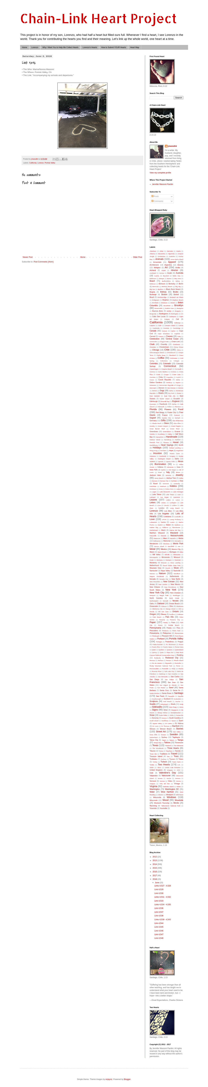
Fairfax (174, 404)
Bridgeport (155, 300)
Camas (180, 325)
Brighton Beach (177, 300)
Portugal (159, 642)
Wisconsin (154, 800)
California (33, 163)
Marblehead (154, 530)
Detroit (154, 391)
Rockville (178, 663)
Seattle (153, 704)
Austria (156, 276)
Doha (171, 391)
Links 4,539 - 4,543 (162, 919)
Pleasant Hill (167, 636)
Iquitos (163, 470)
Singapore (174, 710)
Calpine (152, 325)
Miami (152, 552)
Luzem (172, 522)
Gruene (177, 431)
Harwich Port (154, 442)
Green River (175, 429)
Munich (167, 568)
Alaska (178, 251)
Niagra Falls (164, 595)
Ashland (153, 270)
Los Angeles (163, 514)
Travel (174, 753)
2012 (155, 857)
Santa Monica (154, 693)
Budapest (180, 308)
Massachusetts (176, 535)
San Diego (154, 679)
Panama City (175, 620)
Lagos (154, 492)
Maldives (178, 525)
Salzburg (162, 674)
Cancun (164, 331)
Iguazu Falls (170, 461)
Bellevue (153, 284)
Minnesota (166, 557)
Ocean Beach (174, 603)
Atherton (174, 270)
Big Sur (152, 289)
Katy (181, 481)
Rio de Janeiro (157, 663)
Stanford (175, 726)
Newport (152, 595)
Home (24, 47)
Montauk (168, 560)
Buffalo (169, 311)
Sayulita (180, 696)
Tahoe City (154, 740)
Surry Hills (153, 735)
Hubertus (153, 456)
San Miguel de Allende (168, 685)
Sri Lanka (168, 723)
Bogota (152, 292)
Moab (152, 560)
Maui (165, 538)
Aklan (161, 251)
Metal (152, 549)
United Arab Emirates (172, 767)
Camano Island (170, 325)
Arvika (177, 268)
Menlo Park (178, 543)
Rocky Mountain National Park (161, 666)
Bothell (176, 294)
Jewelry (179, 475)
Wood (165, 800)
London (161, 508)
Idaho (177, 459)
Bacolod (166, 276)
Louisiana (167, 516)
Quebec (161, 650)
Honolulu (163, 450)
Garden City (166, 418)
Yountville (163, 808)
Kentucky (177, 483)
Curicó (178, 377)
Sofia (171, 715)
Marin (163, 530)
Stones (179, 728)
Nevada (153, 579)
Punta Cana (179, 647)
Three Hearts (173, 748)
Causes (169, 336)
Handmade (171, 436)
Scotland (167, 699)
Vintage (177, 784)
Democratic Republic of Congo (170, 385)
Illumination (160, 464)
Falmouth (161, 407)
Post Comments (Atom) (44, 262)
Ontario (175, 611)
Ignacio (160, 461)
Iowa (178, 467)
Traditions (163, 754)
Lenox (178, 500)
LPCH (164, 519)
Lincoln (166, 505)
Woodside (179, 800)
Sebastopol (164, 704)
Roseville (165, 669)
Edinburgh (154, 401)
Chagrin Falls (164, 342)
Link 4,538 (158, 916)
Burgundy (153, 314)
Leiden (168, 500)
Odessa (163, 606)
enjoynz (109, 1079)
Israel (160, 472)
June (157, 882)
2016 (155, 872)
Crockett (152, 377)
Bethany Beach (167, 286)
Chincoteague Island (157, 352)
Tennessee (179, 743)
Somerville (179, 715)
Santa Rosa (166, 693)
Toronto (178, 751)
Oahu (152, 603)
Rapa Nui (170, 652)
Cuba (161, 377)
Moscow (164, 563)
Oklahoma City (157, 609)
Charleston (176, 344)
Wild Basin (179, 795)
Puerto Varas (167, 647)
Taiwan (171, 740)
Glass (166, 423)
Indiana (160, 467)
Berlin (181, 284)
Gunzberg (161, 434)
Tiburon (152, 751)
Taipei (164, 740)
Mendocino (154, 544)
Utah (151, 773)
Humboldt (162, 456)
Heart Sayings (167, 445)
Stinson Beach (166, 729)
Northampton (154, 601)
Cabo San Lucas (158, 316)
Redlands (157, 658)
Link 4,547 (158, 934)
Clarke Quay (161, 355)
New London (162, 584)
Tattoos (167, 742)
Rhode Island (178, 660)
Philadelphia (154, 633)
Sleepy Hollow (162, 713)
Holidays (157, 447)
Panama (162, 620)
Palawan (180, 614)
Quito (162, 652)
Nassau (152, 573)
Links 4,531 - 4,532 (162, 897)
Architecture (154, 265)
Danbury (169, 382)
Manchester (176, 527)
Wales (179, 786)
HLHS (181, 445)
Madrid (160, 525)
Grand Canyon (163, 426)
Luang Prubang (175, 519)
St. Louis (155, 726)
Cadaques (172, 316)
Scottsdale (177, 699)
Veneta (160, 778)
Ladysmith (179, 489)
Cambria (166, 328)
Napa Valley (165, 571)
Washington (155, 789)
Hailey (170, 434)
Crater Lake (176, 374)
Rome (178, 666)
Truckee (163, 759)
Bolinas (163, 292)
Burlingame (163, 314)
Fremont (177, 415)
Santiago (178, 693)
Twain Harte (176, 762)
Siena (181, 707)
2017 (155, 875)
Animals (159, 259)
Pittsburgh (155, 636)
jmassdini (172, 146)
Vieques (152, 784)
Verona (162, 781)
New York (171, 589)
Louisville (177, 516)
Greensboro (167, 431)
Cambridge (176, 328)
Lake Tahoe (156, 494)
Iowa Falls (154, 470)
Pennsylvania (155, 628)
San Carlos (175, 677)
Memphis (178, 541)
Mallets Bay (154, 527)
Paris (173, 622)
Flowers (167, 409)
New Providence (170, 587)
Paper (153, 622)
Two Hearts (164, 764)
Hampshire (159, 437)
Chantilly (164, 344)
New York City (157, 592)
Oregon (153, 614)
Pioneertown (179, 633)
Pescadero (154, 631)
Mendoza (166, 544)
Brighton (166, 300)
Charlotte (153, 347)
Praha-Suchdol (158, 644)
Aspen (163, 270)
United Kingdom (156, 770)
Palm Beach (157, 617)
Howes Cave (175, 453)
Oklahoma (179, 606)
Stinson (152, 729)
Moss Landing (175, 563)
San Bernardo (163, 677)
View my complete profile (160, 173)
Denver (161, 388)
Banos (169, 278)
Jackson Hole (155, 475)
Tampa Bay (157, 743)
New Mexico (175, 584)
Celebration (154, 339)
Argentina (168, 265)
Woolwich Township (161, 803)
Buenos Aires (157, 311)
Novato (175, 601)
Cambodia (155, 328)
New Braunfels (155, 582)
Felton (169, 407)
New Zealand (175, 593)
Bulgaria (178, 311)
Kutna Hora (169, 489)
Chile (167, 349)
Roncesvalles (154, 669)
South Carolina (175, 718)
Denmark (153, 388)
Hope (171, 450)
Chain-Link (175, 342)
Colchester (173, 358)
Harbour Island (155, 440)
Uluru (159, 767)
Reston (168, 660)
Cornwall (178, 369)
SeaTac (177, 701)
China (179, 350)
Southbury (164, 721)
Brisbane (164, 303)
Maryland (174, 533)
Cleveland (172, 355)
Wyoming (153, 806)
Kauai (155, 483)
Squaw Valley (157, 723)
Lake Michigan (178, 492)
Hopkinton (179, 450)
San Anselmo (172, 674)
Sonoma (155, 718)
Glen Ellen (177, 423)
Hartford (177, 440)
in (174, 464)
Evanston (153, 404)
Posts (155, 196)
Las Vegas (164, 497)
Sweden (174, 734)
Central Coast (172, 339)
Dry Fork (171, 393)
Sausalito (171, 696)
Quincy (154, 652)
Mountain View (155, 568)
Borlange (153, 294)
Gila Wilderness (177, 421)
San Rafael (161, 688)
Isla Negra (172, 470)
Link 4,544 (158, 923)
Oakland (160, 603)
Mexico (164, 549)
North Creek (174, 598)
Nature (162, 573)
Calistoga (177, 323)
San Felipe (169, 679)
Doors (160, 393)
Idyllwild (152, 461)
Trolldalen (153, 759)
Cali (177, 319)
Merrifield (171, 546)
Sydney (164, 737)
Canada (153, 331)
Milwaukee (176, 554)
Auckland (153, 273)
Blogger (127, 1079)
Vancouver (166, 775)
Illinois (180, 461)
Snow (152, 715)
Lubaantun (153, 522)
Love (152, 519)
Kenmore (166, 483)
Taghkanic (176, 737)
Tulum (181, 759)
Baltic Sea (176, 276)
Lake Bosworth (164, 492)
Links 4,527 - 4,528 (162, 886)
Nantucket (154, 571)
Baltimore (153, 278)
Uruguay (170, 770)
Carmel (152, 336)
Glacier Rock (156, 423)
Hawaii (176, 442)
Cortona (173, 372)
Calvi (159, 325)
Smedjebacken (176, 713)
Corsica (152, 372)
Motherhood (154, 565)
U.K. (179, 765)
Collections (164, 361)
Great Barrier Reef (157, 429)
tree (168, 756)
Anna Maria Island (177, 259)
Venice (169, 778)
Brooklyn (178, 305)
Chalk (152, 344)
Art (166, 267)
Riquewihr (168, 663)
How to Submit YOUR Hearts (113, 47)
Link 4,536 (158, 908)
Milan (181, 552)
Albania (152, 254)
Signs (155, 709)
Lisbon (174, 505)
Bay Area (177, 278)
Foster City (171, 412)
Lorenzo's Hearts (90, 47)
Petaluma (165, 631)
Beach (152, 281)
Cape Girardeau (164, 334)
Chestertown (164, 347)
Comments (157, 201)
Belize (178, 281)
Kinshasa (153, 489)
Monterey (153, 563)
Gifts (163, 420)
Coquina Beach (166, 369)
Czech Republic (164, 380)
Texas (155, 745)
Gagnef (153, 418)
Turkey (155, 762)
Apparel (172, 262)
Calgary (167, 319)
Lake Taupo (170, 494)
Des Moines (171, 388)
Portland (160, 639)
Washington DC (172, 789)
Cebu (179, 336)
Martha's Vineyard (157, 533)
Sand (171, 687)
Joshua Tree (171, 478)
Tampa (180, 740)
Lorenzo (34, 47)
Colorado (167, 363)
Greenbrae (154, 431)
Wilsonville (157, 797)
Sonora (164, 718)
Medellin (173, 538)
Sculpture (154, 701)
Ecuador (177, 399)
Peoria (169, 628)
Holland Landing (174, 448)
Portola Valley (50, 163)
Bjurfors (160, 289)
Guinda (152, 434)
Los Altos (168, 511)
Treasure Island (156, 756)
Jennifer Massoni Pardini (162, 184)
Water (152, 792)
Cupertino (169, 377)
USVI (178, 770)
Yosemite (153, 808)
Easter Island (164, 399)
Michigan (172, 552)
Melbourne (156, 541)
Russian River (157, 671)
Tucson (172, 759)
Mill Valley (156, 554)
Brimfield (155, 303)
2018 (155, 879)
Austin (169, 273)
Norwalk (165, 601)
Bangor (161, 278)
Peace (160, 625)
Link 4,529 (158, 889)
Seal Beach (167, 701)
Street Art (161, 731)
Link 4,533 (158, 901)
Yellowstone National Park (170, 806)
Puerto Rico (156, 647)
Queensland (179, 650)
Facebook (163, 404)
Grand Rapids (176, 426)
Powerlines (169, 642)
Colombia (154, 363)
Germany (153, 421)
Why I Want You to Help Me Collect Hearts (60, 47)
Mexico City (175, 549)
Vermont (153, 781)
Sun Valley (177, 732)
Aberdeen (153, 251)
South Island (154, 721)
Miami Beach (162, 552)
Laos (179, 494)
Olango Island (170, 609)
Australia (179, 273)
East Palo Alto (169, 396)
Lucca (163, 522)
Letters (153, 502)
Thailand (168, 745)
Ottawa (163, 614)
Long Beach (175, 508)
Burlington (174, 314)
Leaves (153, 499)
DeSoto (180, 388)
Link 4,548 (158, 938)
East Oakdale (155, 396)
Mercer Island (159, 546)
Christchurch (171, 352)
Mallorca (165, 527)
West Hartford (167, 792)
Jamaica (168, 475)
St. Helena (179, 723)
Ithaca (178, 472)
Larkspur (153, 497)
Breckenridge (162, 297)
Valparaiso (154, 776)
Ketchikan (153, 486)
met (179, 546)
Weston (160, 795)
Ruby (173, 669)
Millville (167, 554)
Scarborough (156, 699)
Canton (173, 331)
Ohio (171, 606)
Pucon (181, 644)
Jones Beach (158, 478)
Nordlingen (176, 595)
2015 (155, 868)
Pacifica (172, 614)
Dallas (178, 380)
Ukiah (152, 767)
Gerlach (177, 418)
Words (176, 803)
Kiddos (173, 486)
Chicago (155, 350)
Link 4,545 (158, 927)
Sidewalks (157, 707)
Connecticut (170, 366)
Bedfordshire (166, 281)
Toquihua (169, 751)
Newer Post (28, 257)
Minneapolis (154, 557)
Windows (171, 797)
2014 (155, 864)
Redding (180, 655)
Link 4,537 (158, 912)
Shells (173, 704)
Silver (165, 710)
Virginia (153, 786)
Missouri (177, 557)
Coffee (161, 358)
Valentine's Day (167, 772)
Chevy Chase (178, 347)
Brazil (152, 297)
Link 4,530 (158, 893)
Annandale (157, 262)
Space (173, 721)
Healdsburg (154, 445)
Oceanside (154, 606)
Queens (169, 650)
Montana (160, 560)
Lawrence (176, 497)
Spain (181, 721)
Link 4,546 (158, 931)
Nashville (177, 571)
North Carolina (156, 598)
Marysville (153, 536)
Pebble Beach (173, 625)
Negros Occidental (157, 576)
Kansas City (164, 481)
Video (170, 781)
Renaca (152, 660)
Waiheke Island (168, 786)
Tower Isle (153, 754)
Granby (152, 426)
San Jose (172, 682)
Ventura (177, 778)
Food (180, 409)
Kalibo (181, 478)
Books (175, 292)
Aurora (161, 273)
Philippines (167, 633)
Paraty (165, 622)
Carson (160, 336)
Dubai (179, 393)
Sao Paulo (160, 696)
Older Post (137, 257)
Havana (166, 442)
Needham (177, 573)
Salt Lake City (169, 671)
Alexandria (161, 254)
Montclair (178, 560)
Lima (159, 505)
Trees (176, 756)
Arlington (157, 268)
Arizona (180, 265)
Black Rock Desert (173, 289)
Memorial (166, 541)
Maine (168, 525)
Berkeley (172, 284)
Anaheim (172, 256)
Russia (181, 669)
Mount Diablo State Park (171, 565)
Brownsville (158, 308)
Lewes (163, 503)
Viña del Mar (164, 784)
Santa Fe (176, 690)
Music (176, 568)
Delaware (153, 385)
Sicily (181, 704)
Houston (157, 453)
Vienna (178, 781)
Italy (168, 472)
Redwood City (171, 658)
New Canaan (169, 581)
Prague (180, 642)
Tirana (161, 751)
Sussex (163, 735)
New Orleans (155, 587)
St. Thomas (165, 726)
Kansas (154, 481)
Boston (164, 294)
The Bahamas (178, 745)
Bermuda (155, 286)
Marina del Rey (174, 530)
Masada (163, 536)
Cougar (166, 374)
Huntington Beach (164, 459)
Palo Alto (169, 617)
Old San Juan (163, 611)
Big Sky (178, 286)
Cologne (176, 361)
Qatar (154, 650)
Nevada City (163, 579)
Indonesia (170, 467)
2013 (155, 860)
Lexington (173, 503)
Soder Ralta (163, 715)
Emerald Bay (165, 401)
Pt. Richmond (170, 644)
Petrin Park (176, 631)
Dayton (178, 382)
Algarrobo (171, 254)
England (175, 401)
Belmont (162, 284)
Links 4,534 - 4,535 (162, 904)
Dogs (162, 390)
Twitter (152, 765)
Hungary (172, 456)
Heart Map (134, 47)
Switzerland (154, 737)
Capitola (177, 334)
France (165, 415)
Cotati (158, 374)
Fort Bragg (160, 412)
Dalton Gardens (156, 382)
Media (181, 538)
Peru (178, 628)
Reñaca (160, 660)
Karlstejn (174, 481)
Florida (153, 409)
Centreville (153, 342)
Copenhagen (154, 369)
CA (182, 314)
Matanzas (157, 538)
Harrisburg (167, 440)
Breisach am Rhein (176, 297)
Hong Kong (153, 450)
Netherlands (174, 576)
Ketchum (163, 486)
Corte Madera (163, 372)
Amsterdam (161, 256)
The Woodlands (158, 748)
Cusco (152, 380)
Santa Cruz (164, 690)
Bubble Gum (169, 308)
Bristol (173, 303)
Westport (169, 795)
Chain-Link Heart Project (98, 18)
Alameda (170, 251)
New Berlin (176, 579)
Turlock (164, 762)
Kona (160, 489)
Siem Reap (172, 707)
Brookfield (166, 305)
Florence (178, 407)
